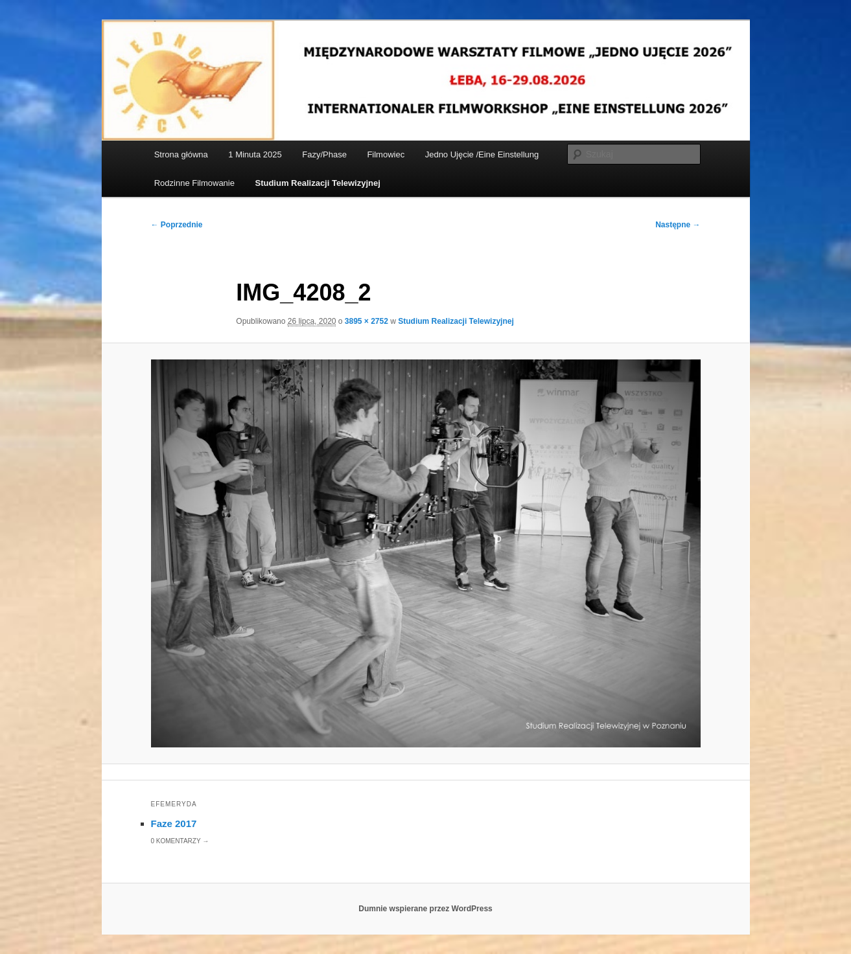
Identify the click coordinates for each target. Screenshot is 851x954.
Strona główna (181, 154)
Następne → (677, 224)
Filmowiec (385, 154)
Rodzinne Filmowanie (194, 183)
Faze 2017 (174, 823)
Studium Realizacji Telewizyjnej (317, 183)
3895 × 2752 (366, 321)
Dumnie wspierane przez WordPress (425, 908)
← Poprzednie (177, 224)
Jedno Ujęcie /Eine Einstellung (482, 154)
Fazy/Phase (324, 154)
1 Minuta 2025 (254, 154)
